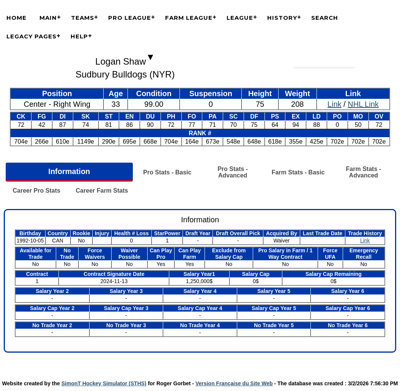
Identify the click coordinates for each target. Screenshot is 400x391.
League (240, 17)
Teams (82, 17)
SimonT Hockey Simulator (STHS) (103, 383)
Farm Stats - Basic (298, 172)
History (282, 17)
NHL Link (363, 104)
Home (16, 17)
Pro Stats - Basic (167, 172)
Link (335, 104)
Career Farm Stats (102, 190)
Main (48, 17)
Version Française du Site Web (234, 383)
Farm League (189, 17)
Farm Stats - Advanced (363, 172)
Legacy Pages (31, 36)
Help (79, 36)
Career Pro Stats (36, 190)
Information (69, 171)
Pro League (129, 17)
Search (324, 17)
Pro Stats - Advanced (232, 172)
